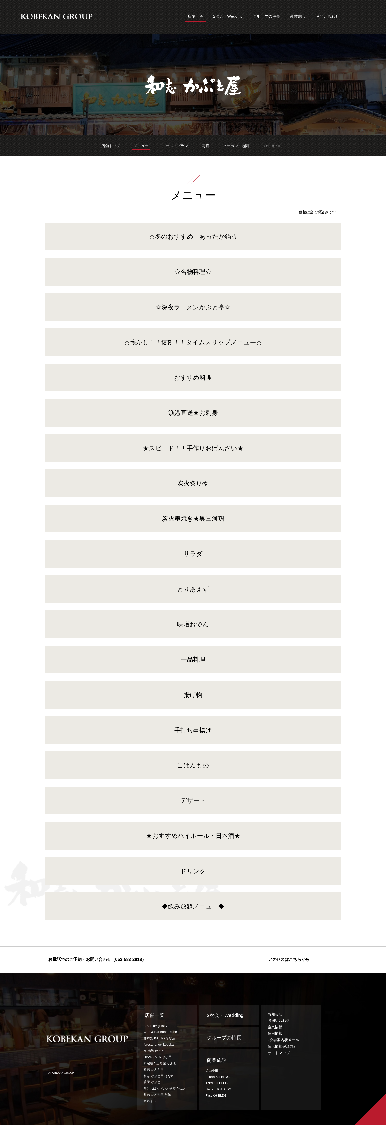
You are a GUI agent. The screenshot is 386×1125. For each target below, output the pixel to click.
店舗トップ (110, 146)
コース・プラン (175, 146)
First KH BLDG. (217, 1095)
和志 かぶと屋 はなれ (159, 1076)
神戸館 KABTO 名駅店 (159, 1038)
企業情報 (275, 1027)
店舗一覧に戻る (273, 146)
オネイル (150, 1101)
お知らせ (275, 1014)
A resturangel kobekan (159, 1044)
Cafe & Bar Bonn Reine (160, 1032)
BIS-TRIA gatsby (155, 1026)
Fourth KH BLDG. (218, 1076)
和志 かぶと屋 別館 (157, 1094)
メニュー (141, 146)
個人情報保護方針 (282, 1046)
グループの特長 (266, 17)
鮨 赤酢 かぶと (154, 1051)
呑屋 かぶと (152, 1082)
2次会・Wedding (228, 17)
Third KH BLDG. (217, 1083)
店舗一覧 (195, 17)
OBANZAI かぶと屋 (157, 1057)
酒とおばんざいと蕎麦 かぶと (165, 1088)
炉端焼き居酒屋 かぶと (160, 1063)
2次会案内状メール (283, 1040)
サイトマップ (279, 1053)
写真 (205, 146)
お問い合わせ (327, 17)
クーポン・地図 (236, 146)
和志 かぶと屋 (154, 1069)
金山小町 (212, 1070)
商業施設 (298, 17)
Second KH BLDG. (219, 1089)
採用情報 (275, 1033)
